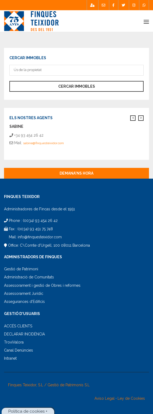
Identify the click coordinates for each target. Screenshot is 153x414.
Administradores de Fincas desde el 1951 (39, 209)
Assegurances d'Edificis (24, 301)
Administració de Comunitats (29, 277)
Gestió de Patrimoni (21, 269)
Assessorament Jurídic (23, 293)
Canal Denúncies (18, 350)
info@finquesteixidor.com (40, 237)
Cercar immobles (76, 86)
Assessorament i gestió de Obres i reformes (42, 285)
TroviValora (14, 342)
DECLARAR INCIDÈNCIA (24, 334)
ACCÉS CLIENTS (18, 326)
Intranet (10, 358)
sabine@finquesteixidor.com (43, 143)
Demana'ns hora (76, 173)
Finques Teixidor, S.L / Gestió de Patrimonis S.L (49, 385)
